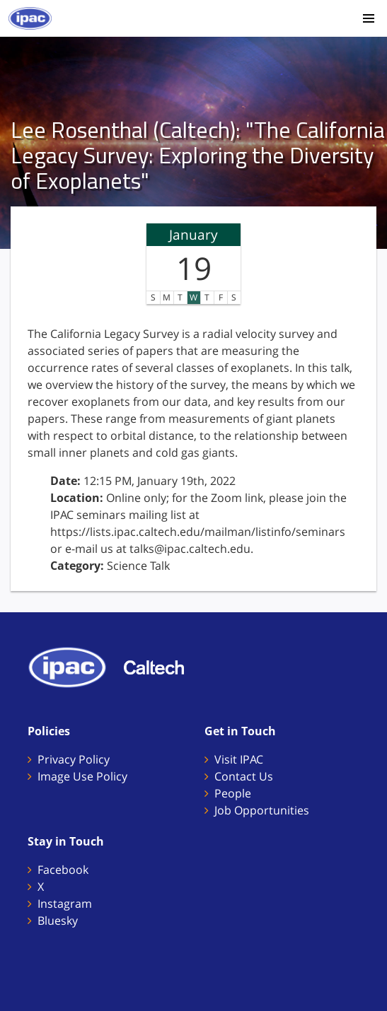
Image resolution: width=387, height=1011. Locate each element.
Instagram (64, 903)
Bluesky (57, 920)
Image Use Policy (82, 776)
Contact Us (243, 776)
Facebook (62, 869)
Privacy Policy (73, 759)
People (232, 793)
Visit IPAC (238, 759)
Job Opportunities (261, 810)
